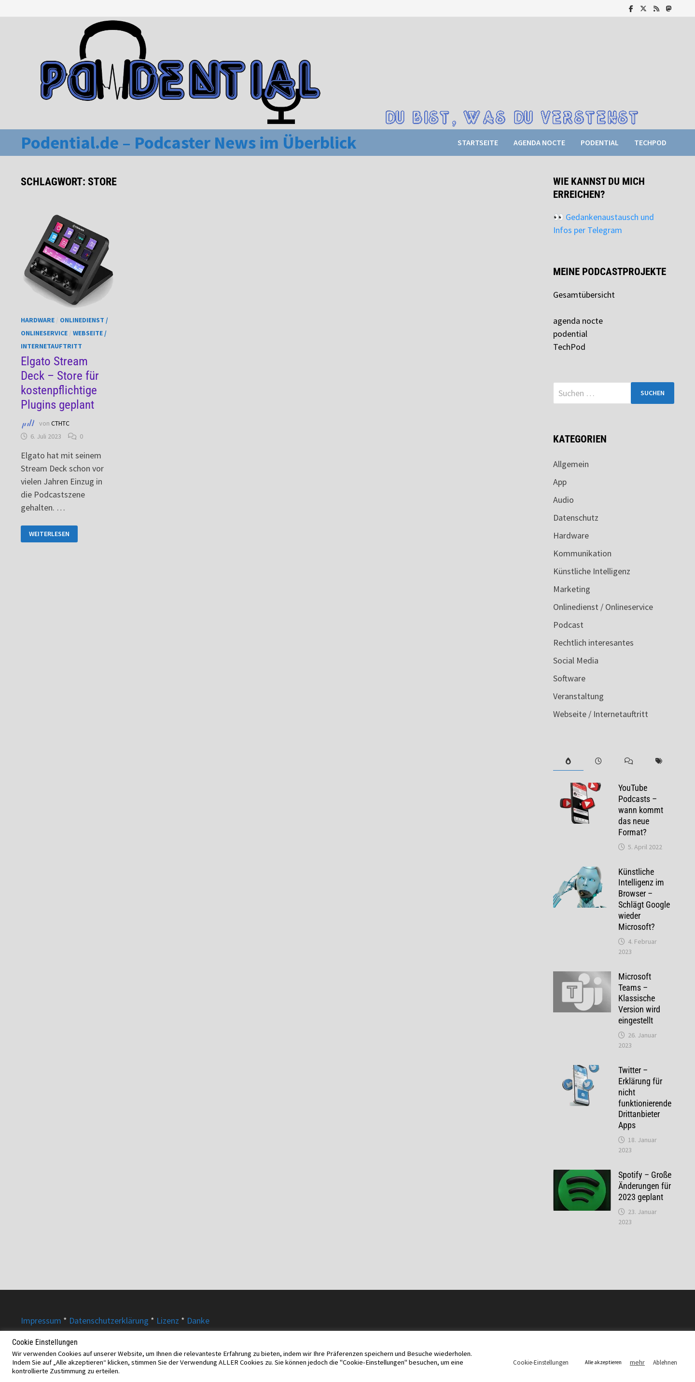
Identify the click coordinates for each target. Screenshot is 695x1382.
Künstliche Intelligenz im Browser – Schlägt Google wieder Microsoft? (644, 899)
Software (569, 678)
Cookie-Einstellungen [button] (541, 1362)
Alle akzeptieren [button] (603, 1362)
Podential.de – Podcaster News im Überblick (189, 142)
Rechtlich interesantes (593, 642)
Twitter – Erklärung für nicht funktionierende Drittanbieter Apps (644, 1097)
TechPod (650, 142)
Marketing (571, 588)
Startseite (478, 142)
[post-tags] (659, 761)
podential (600, 142)
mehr (637, 1362)
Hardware (38, 320)
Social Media (575, 660)
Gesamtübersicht (584, 294)
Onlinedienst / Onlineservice (603, 606)
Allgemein (571, 464)
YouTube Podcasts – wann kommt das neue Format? (640, 810)
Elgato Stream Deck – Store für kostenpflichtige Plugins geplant (60, 383)
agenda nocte (539, 142)
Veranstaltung (578, 696)
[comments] (628, 761)
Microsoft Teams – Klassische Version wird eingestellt (639, 998)
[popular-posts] (568, 761)
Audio (563, 499)
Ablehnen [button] (665, 1362)
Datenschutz (575, 517)
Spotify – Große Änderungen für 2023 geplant (644, 1186)
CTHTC (60, 423)
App (560, 481)
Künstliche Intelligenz (591, 571)
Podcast (568, 624)
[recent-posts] (599, 761)
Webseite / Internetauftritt (600, 713)
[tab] (568, 761)
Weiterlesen (53, 533)
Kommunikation (582, 553)
